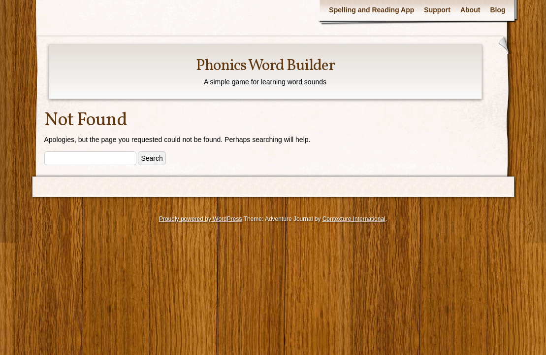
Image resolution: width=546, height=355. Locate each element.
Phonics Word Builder (265, 66)
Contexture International (353, 218)
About (470, 10)
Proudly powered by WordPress (200, 218)
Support (437, 10)
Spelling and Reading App (371, 10)
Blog (497, 10)
